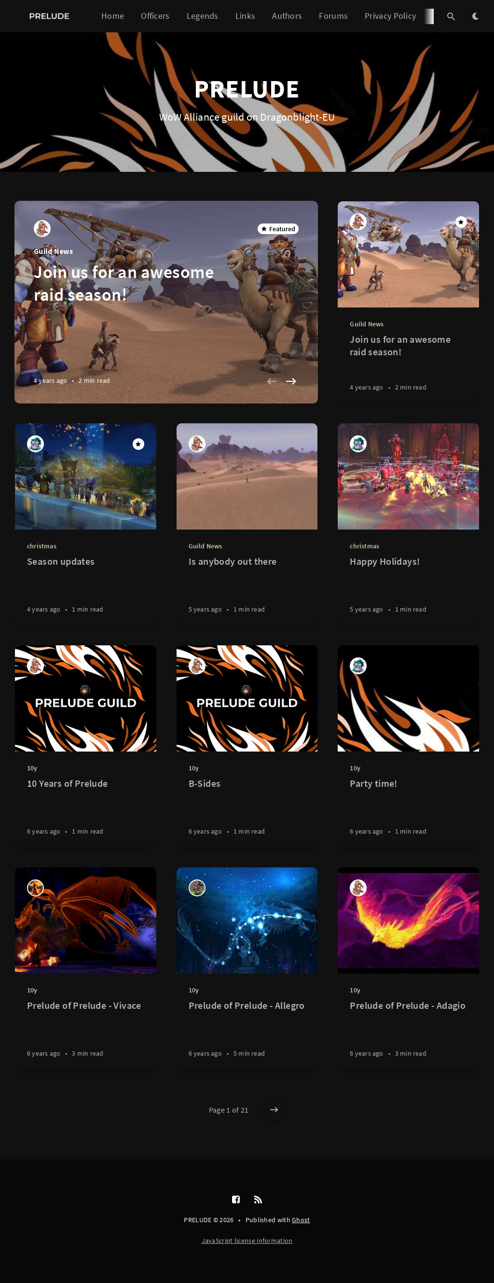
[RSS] (258, 1200)
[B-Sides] (247, 812)
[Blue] (42, 228)
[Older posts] (274, 1110)
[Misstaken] (35, 887)
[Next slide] (291, 381)
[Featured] (461, 222)
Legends (203, 15)
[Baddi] (197, 887)
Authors (287, 15)
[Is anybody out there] (247, 590)
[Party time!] (408, 812)
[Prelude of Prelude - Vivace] (85, 1034)
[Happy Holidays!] (408, 590)
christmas (41, 546)
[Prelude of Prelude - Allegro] (247, 1034)
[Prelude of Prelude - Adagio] (408, 1034)
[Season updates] (85, 590)
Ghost (301, 1219)
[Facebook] (236, 1200)
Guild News (53, 251)
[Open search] (451, 16)
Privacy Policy (390, 15)
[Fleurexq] (35, 443)
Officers (155, 15)
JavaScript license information (247, 1240)
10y (32, 768)
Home (112, 15)
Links (245, 15)
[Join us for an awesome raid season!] (408, 368)
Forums (333, 15)
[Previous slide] (271, 381)
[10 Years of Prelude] (85, 812)
